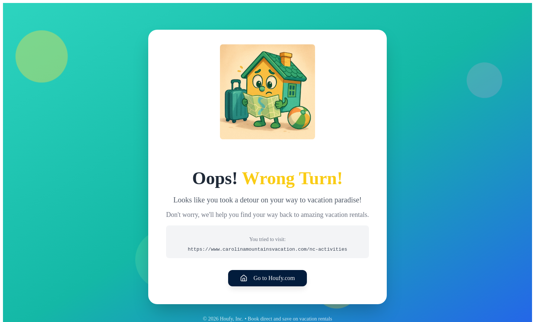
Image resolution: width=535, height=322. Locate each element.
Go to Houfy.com (267, 278)
